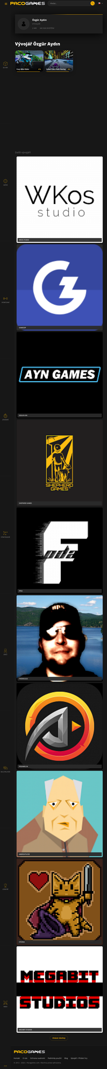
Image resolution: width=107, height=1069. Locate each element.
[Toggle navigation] (6, 4)
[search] (93, 3)
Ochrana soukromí (37, 1058)
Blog (66, 1058)
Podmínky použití (55, 1058)
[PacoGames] (29, 1051)
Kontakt (17, 1058)
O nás (25, 1058)
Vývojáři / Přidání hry (79, 1058)
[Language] (101, 3)
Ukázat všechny (58, 1038)
